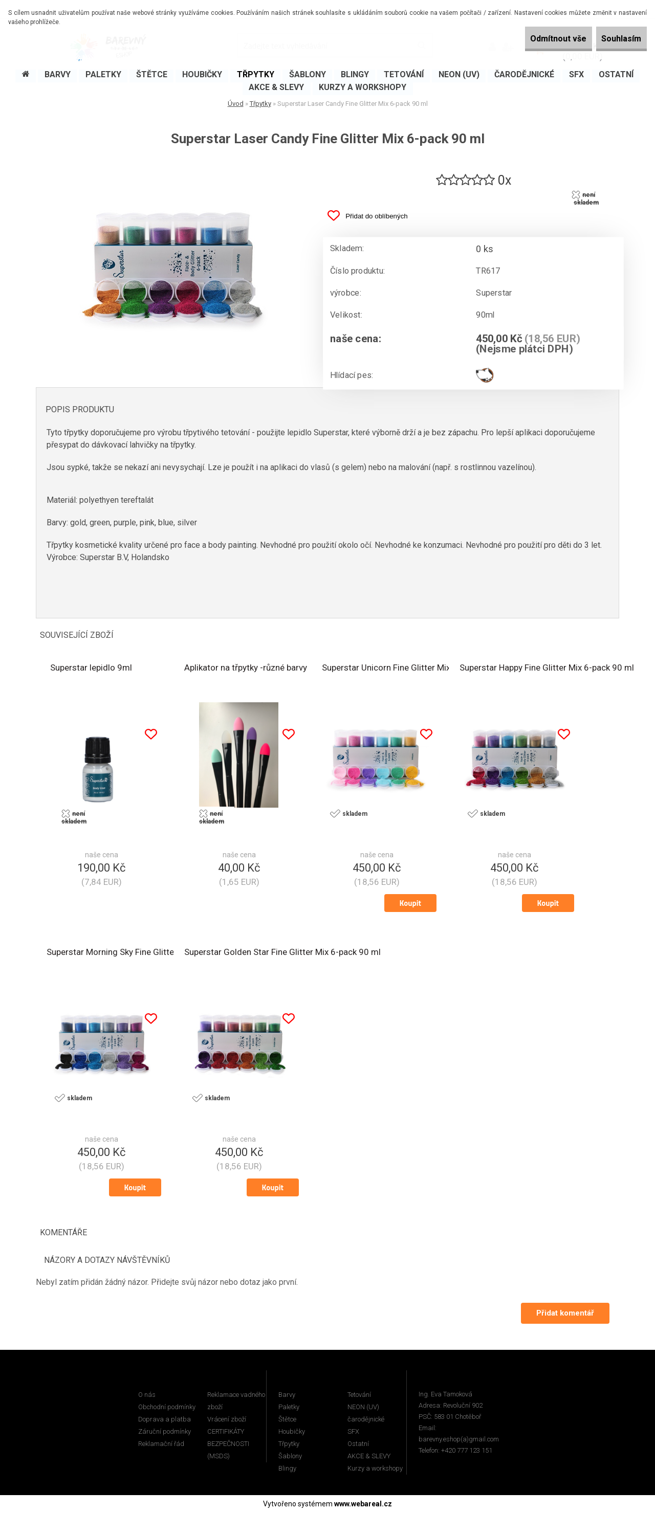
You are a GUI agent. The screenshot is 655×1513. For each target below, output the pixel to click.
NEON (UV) (363, 1407)
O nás (147, 1395)
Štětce (287, 1419)
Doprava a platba (164, 1419)
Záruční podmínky (164, 1432)
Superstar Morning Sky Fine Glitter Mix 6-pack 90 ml (146, 953)
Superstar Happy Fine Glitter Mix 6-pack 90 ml (547, 669)
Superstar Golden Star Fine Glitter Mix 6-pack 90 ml (282, 953)
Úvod (236, 103)
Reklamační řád (161, 1444)
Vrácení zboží (226, 1419)
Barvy (286, 1395)
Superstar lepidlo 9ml (91, 669)
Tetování (359, 1395)
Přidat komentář (564, 1313)
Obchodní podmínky (166, 1407)
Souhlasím (614, 38)
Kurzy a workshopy (375, 1469)
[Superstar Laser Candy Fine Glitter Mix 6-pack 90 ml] (171, 164)
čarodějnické (365, 1419)
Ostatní (358, 1444)
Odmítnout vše (536, 38)
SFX (353, 1432)
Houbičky (291, 1432)
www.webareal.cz (363, 1504)
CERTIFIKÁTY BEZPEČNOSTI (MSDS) (228, 1444)
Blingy (287, 1469)
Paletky (288, 1407)
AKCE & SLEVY (368, 1456)
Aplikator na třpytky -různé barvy (245, 669)
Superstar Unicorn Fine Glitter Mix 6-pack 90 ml (412, 669)
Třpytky (260, 103)
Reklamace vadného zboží (236, 1401)
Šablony (290, 1456)
